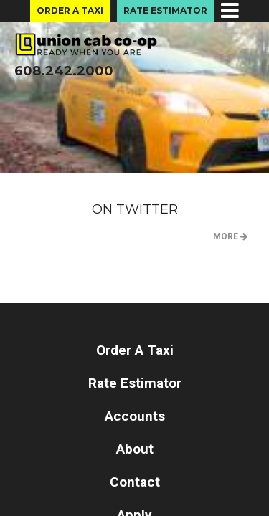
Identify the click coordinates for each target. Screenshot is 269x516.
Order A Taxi (70, 10)
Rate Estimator (165, 10)
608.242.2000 (63, 71)
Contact (135, 482)
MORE (230, 236)
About (135, 449)
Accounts (135, 416)
